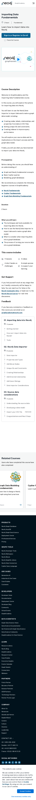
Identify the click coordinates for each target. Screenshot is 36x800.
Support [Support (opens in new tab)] (4, 733)
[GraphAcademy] (13, 3)
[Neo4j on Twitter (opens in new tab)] (6, 762)
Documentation (6, 598)
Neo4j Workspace (7, 554)
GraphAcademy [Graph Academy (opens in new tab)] (6, 613)
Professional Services (9, 538)
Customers (5, 584)
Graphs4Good (6, 717)
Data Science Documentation (11, 626)
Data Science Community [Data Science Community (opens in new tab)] (10, 632)
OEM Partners (6, 691)
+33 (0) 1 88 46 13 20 (13, 751)
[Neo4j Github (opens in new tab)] (19, 762)
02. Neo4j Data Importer (15, 347)
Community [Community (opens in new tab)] (5, 607)
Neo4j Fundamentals (12, 191)
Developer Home (7, 595)
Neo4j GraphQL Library (9, 560)
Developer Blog (7, 604)
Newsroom (5, 711)
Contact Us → (8, 738)
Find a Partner (6, 682)
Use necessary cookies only (21, 796)
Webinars (4, 673)
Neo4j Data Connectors (9, 563)
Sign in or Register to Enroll (16, 35)
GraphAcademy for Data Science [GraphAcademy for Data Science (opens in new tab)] (12, 635)
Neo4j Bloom (6, 557)
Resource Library (7, 646)
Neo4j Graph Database (9, 526)
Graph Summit (6, 667)
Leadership (5, 730)
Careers (4, 721)
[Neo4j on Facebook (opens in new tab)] (12, 762)
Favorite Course (11, 40)
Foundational (18, 22)
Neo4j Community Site (10, 291)
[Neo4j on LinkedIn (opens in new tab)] (3, 762)
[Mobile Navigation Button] (33, 3)
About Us (4, 708)
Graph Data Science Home (10, 623)
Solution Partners (7, 688)
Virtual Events (6, 610)
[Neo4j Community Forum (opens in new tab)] (16, 762)
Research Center (7, 655)
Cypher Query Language (9, 566)
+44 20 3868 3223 (10, 748)
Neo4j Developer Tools (9, 551)
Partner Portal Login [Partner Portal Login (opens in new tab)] (8, 698)
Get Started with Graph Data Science (13, 629)
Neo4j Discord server (10, 294)
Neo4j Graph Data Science (10, 532)
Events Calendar (7, 664)
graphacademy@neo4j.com (12, 313)
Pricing (4, 541)
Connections (6, 670)
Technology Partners (8, 695)
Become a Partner (7, 685)
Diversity (4, 727)
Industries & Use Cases (9, 578)
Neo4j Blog (5, 649)
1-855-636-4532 (9, 742)
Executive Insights (8, 661)
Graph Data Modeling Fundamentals (17, 196)
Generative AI (6, 575)
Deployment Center (8, 535)
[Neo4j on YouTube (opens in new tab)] (9, 762)
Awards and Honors (8, 714)
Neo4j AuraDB (6, 529)
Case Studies (6, 581)
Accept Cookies (25, 791)
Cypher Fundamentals (12, 193)
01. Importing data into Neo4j (18, 320)
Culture (4, 724)
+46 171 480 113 (12, 745)
